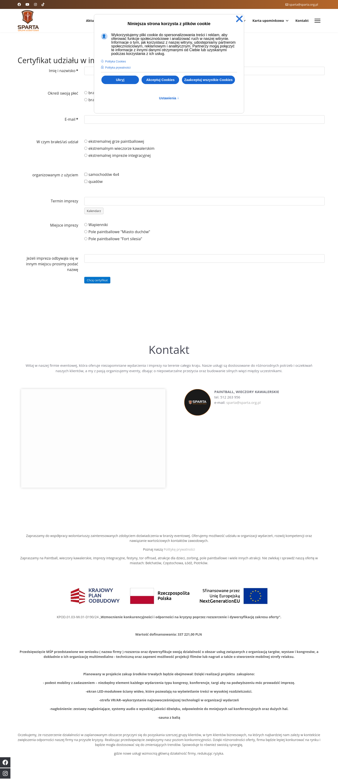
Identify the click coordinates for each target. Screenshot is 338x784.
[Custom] (43, 4)
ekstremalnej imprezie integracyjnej (117, 155)
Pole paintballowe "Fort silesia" (113, 238)
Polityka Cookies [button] (115, 61)
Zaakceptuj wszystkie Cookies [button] (208, 80)
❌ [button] (239, 19)
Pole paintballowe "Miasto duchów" (117, 231)
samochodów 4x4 (101, 174)
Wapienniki (96, 224)
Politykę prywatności (179, 549)
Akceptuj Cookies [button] (160, 80)
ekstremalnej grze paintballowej (114, 141)
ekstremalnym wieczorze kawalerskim (119, 148)
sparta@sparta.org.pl (303, 5)
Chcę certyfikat (97, 280)
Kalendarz (94, 211)
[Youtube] (27, 4)
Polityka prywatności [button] (118, 67)
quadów (93, 181)
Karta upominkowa (268, 20)
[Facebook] (19, 4)
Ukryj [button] (120, 80)
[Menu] (317, 20)
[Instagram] (35, 4)
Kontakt (302, 20)
